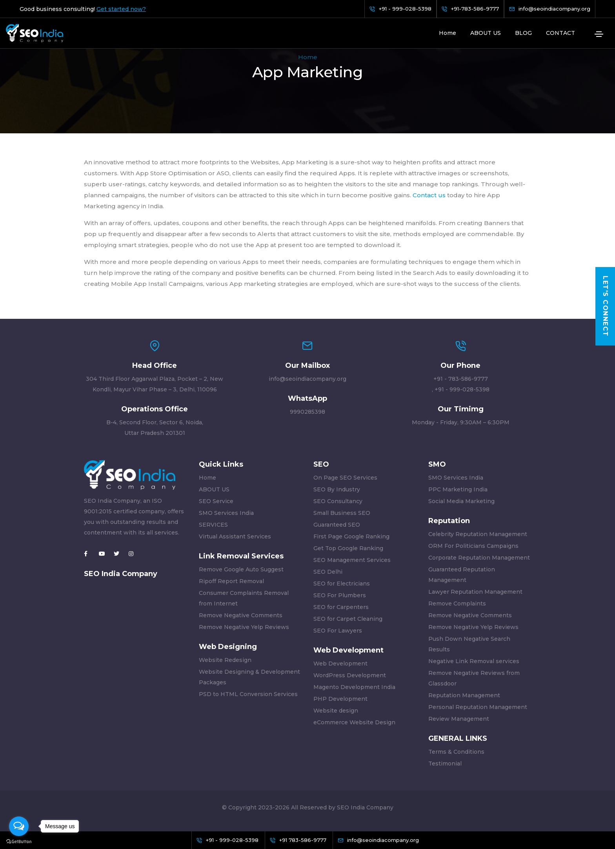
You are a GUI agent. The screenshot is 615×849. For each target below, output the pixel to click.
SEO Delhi (327, 571)
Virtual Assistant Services (235, 536)
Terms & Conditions (456, 751)
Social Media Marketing (461, 501)
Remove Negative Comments (240, 615)
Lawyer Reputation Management (475, 591)
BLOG (523, 32)
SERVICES (213, 524)
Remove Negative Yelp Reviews (244, 627)
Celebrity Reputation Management (477, 534)
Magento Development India (354, 687)
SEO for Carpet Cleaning (347, 618)
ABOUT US (485, 32)
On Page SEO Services (345, 477)
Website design (335, 710)
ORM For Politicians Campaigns (473, 545)
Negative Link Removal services (473, 661)
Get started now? (121, 9)
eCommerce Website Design (354, 722)
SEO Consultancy (337, 501)
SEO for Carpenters (341, 607)
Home (447, 32)
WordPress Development (349, 675)
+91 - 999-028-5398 (462, 389)
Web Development (340, 663)
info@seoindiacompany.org (307, 378)
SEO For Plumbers (339, 595)
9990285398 (307, 411)
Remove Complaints (457, 603)
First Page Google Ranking (351, 536)
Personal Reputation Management (477, 707)
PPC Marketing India (458, 489)
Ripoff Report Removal (231, 581)
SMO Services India (226, 512)
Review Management (458, 718)
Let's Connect (605, 306)
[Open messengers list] (19, 826)
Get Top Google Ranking (348, 548)
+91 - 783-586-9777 (460, 378)
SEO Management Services (352, 560)
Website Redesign (225, 660)
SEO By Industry (336, 489)
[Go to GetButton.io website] (18, 841)
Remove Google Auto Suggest (241, 569)
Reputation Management (464, 695)
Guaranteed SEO (336, 524)
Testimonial (445, 763)
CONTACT (560, 32)
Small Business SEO (341, 512)
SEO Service (216, 501)
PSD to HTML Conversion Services (248, 694)
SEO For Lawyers (337, 630)
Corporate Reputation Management (479, 557)
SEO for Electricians (341, 583)
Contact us (429, 195)
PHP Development (340, 698)
